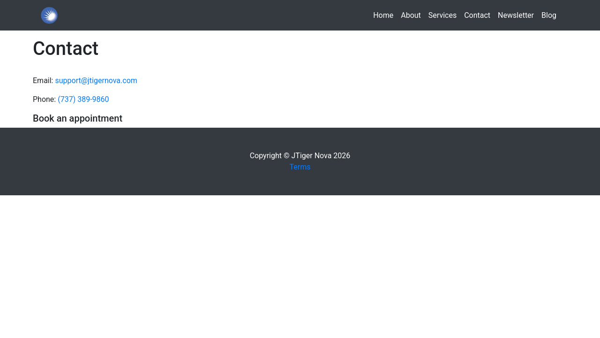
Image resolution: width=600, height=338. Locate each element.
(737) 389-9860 (83, 99)
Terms (300, 166)
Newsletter (516, 15)
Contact (477, 15)
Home (385, 15)
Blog (548, 15)
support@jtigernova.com (96, 80)
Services (442, 15)
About (411, 15)
